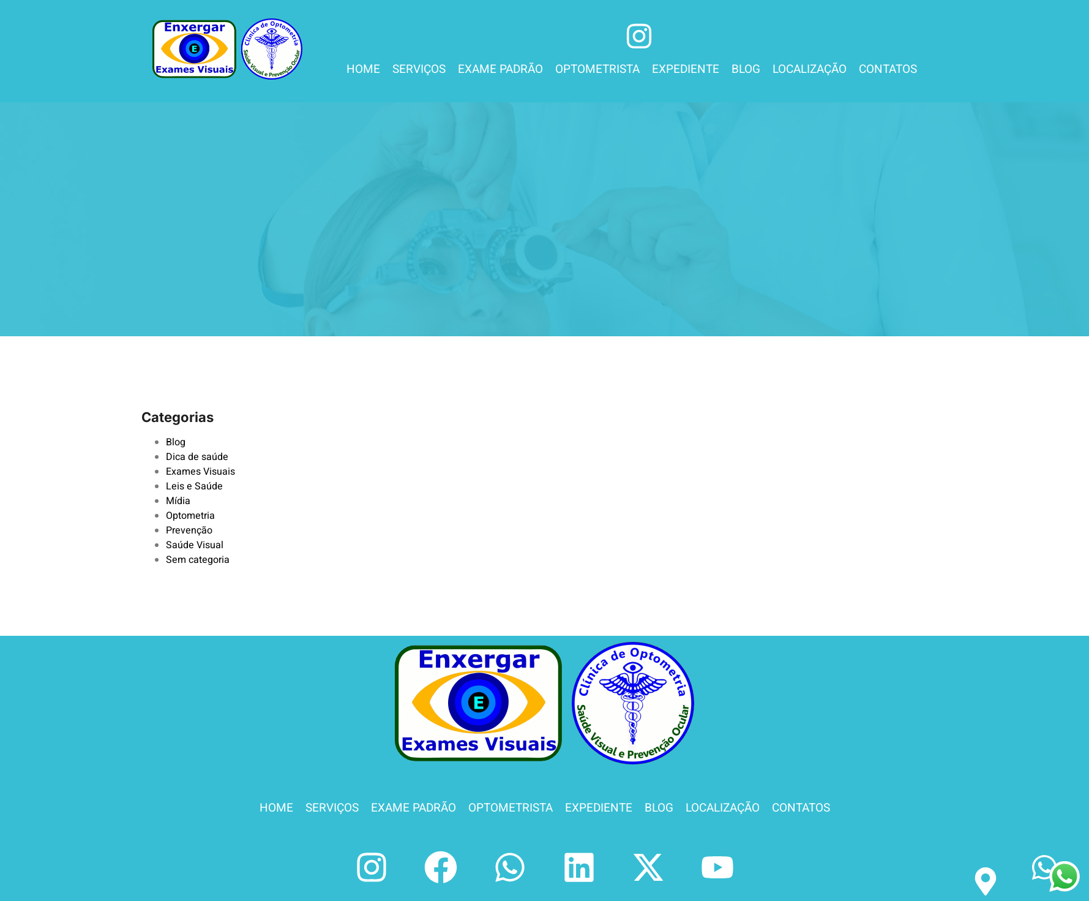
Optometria (190, 515)
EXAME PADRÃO (500, 69)
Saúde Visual (194, 545)
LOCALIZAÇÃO (810, 69)
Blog (175, 442)
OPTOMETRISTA (597, 69)
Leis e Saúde (194, 486)
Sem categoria (198, 559)
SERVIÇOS (419, 69)
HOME (363, 69)
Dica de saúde (197, 457)
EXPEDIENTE (685, 69)
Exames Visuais (200, 471)
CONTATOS (888, 69)
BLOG (746, 69)
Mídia (178, 501)
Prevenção (189, 530)
